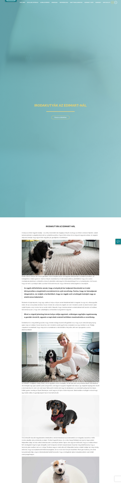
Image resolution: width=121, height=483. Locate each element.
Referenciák (64, 2)
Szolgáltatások (32, 2)
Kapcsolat (106, 2)
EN (115, 2)
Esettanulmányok (76, 2)
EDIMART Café (89, 2)
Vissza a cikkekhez (60, 117)
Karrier (98, 2)
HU (112, 2)
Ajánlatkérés (44, 2)
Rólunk (22, 2)
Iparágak (54, 2)
